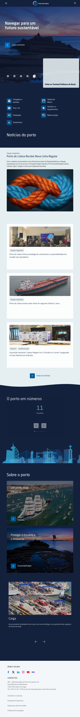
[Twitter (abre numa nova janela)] (13, 672)
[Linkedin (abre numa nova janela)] (18, 672)
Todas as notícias (40, 375)
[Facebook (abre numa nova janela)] (8, 672)
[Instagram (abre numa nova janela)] (23, 672)
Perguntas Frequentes (15, 701)
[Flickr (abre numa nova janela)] (33, 672)
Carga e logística (17, 154)
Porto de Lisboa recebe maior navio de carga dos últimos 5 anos (34, 311)
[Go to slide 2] (39, 648)
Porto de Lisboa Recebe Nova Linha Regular (33, 157)
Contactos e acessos (15, 696)
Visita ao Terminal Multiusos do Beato (60, 84)
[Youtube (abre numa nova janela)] (28, 672)
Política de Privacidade (16, 710)
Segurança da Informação (17, 706)
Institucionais (24, 356)
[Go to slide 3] (40, 648)
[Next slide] (43, 433)
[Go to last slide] (36, 433)
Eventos (13, 356)
